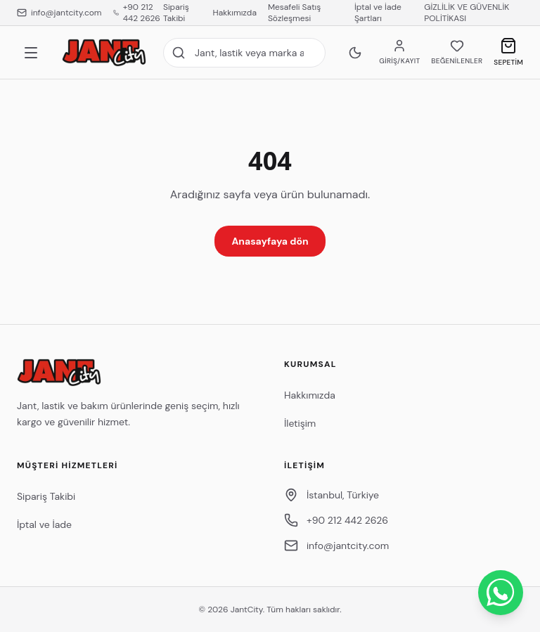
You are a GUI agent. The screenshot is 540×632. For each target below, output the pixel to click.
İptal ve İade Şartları (377, 12)
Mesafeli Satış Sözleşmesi (294, 12)
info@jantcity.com (59, 12)
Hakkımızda (235, 12)
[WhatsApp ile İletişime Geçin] (500, 592)
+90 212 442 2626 (136, 12)
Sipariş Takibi (176, 12)
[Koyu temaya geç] (355, 52)
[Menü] (31, 53)
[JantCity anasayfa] (104, 53)
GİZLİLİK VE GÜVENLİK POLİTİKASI (466, 12)
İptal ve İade (44, 524)
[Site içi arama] (244, 52)
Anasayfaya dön (269, 241)
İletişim (300, 423)
